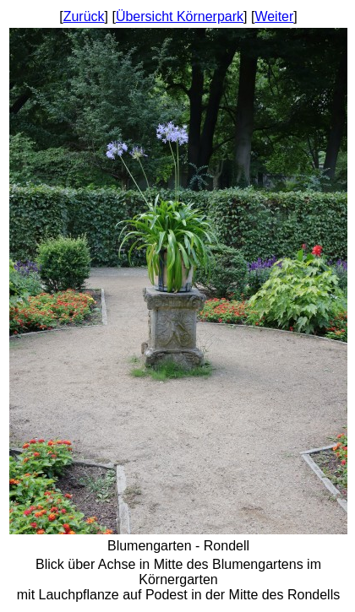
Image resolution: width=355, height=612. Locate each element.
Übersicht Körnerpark (179, 16)
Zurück (84, 16)
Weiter (273, 16)
